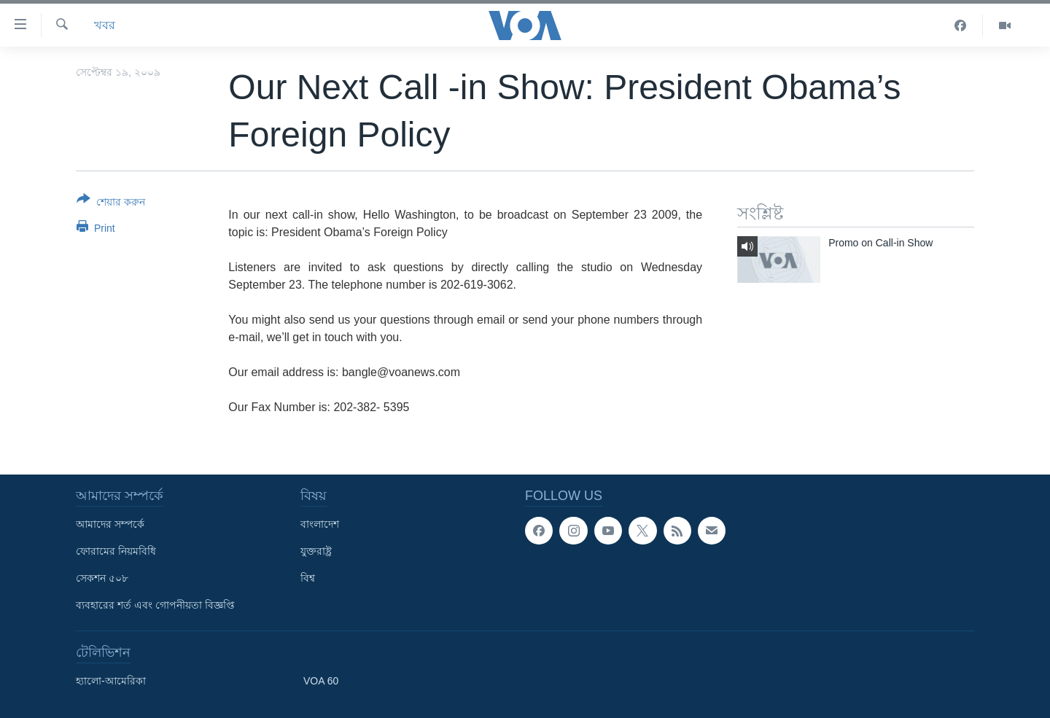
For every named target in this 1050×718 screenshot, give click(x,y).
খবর (104, 25)
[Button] (111, 203)
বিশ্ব (307, 578)
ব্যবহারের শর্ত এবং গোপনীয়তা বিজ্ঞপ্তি (155, 605)
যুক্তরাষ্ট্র (316, 551)
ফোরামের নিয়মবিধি (116, 551)
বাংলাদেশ (319, 524)
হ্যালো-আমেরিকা (111, 681)
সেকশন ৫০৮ (102, 578)
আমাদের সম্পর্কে (110, 524)
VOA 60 (320, 681)
